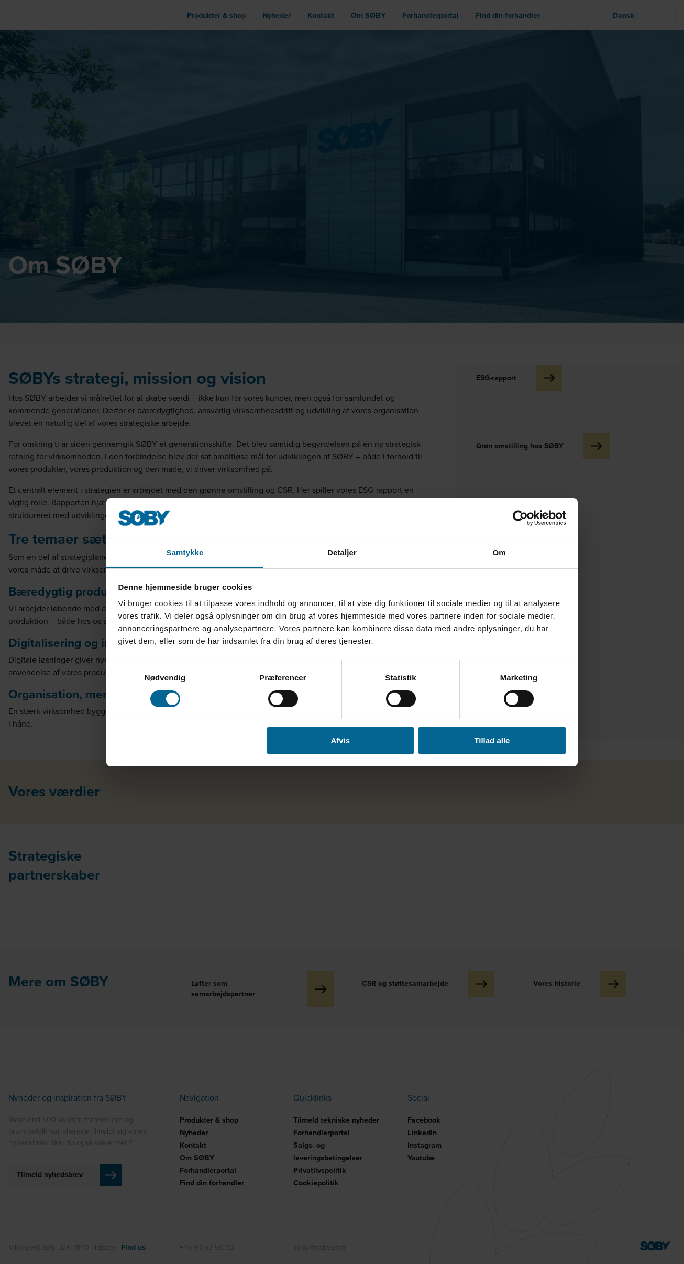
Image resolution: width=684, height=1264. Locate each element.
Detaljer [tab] (342, 552)
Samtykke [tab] (185, 552)
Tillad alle (492, 740)
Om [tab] (498, 552)
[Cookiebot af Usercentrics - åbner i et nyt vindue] (520, 518)
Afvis (340, 740)
